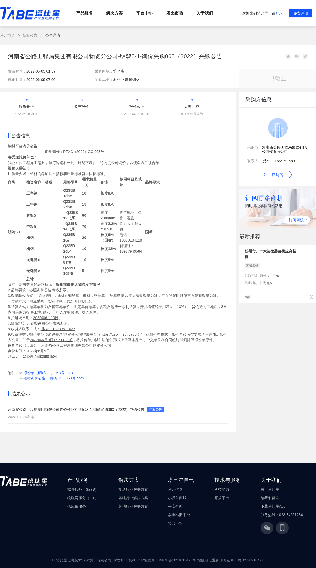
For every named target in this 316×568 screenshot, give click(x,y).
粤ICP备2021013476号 (177, 560)
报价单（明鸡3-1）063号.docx (48, 373)
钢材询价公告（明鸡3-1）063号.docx (53, 378)
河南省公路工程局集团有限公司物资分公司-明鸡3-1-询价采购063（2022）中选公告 (76, 409)
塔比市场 (7, 35)
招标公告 (30, 35)
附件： (13, 373)
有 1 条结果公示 (191, 113)
